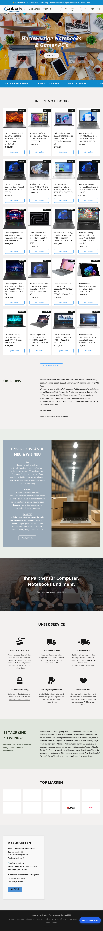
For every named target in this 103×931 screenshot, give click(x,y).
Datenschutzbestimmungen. (19, 699)
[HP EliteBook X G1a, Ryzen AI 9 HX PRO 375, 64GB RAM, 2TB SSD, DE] (39, 181)
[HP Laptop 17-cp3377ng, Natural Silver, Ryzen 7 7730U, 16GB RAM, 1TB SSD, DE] (63, 181)
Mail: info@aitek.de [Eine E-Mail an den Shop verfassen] (15, 882)
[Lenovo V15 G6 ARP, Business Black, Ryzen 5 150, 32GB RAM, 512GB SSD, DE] (14, 181)
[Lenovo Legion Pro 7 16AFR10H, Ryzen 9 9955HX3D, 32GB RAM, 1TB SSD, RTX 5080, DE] (39, 332)
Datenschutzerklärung (45, 919)
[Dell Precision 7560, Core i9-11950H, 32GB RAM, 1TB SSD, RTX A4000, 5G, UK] (63, 332)
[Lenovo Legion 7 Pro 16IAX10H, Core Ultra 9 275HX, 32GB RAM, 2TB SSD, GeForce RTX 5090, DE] (14, 282)
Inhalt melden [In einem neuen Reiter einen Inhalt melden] (51, 922)
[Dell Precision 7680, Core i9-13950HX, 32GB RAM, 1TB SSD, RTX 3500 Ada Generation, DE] (63, 132)
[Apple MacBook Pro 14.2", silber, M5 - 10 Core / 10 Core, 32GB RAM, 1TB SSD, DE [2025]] (39, 231)
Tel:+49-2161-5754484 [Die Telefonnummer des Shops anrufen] (16, 878)
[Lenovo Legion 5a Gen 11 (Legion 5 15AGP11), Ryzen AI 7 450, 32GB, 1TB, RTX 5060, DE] (14, 231)
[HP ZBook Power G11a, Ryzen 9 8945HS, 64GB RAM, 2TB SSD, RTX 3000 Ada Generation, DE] (39, 282)
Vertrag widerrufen (90, 920)
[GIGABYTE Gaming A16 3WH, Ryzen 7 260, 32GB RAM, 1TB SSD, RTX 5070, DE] (14, 332)
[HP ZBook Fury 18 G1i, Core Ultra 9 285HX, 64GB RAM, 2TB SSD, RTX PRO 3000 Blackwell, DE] (14, 132)
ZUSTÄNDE (48, 9)
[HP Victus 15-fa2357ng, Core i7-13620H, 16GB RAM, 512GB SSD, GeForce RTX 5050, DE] (63, 231)
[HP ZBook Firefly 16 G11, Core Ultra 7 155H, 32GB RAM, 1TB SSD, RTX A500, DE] (39, 132)
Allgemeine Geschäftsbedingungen (21, 919)
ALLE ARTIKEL (34, 9)
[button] (14, 9)
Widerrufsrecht (60, 919)
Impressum (72, 919)
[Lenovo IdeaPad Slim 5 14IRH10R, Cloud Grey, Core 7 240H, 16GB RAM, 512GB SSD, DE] (88, 132)
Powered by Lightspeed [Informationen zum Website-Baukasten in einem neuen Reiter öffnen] (51, 926)
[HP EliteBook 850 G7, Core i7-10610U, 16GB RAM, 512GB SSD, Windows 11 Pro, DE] (88, 332)
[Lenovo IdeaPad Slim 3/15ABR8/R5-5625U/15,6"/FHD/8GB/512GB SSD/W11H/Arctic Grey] (63, 282)
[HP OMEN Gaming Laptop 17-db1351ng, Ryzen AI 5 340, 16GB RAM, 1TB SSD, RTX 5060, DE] (88, 231)
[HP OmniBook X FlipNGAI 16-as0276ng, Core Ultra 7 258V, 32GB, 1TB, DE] (88, 282)
